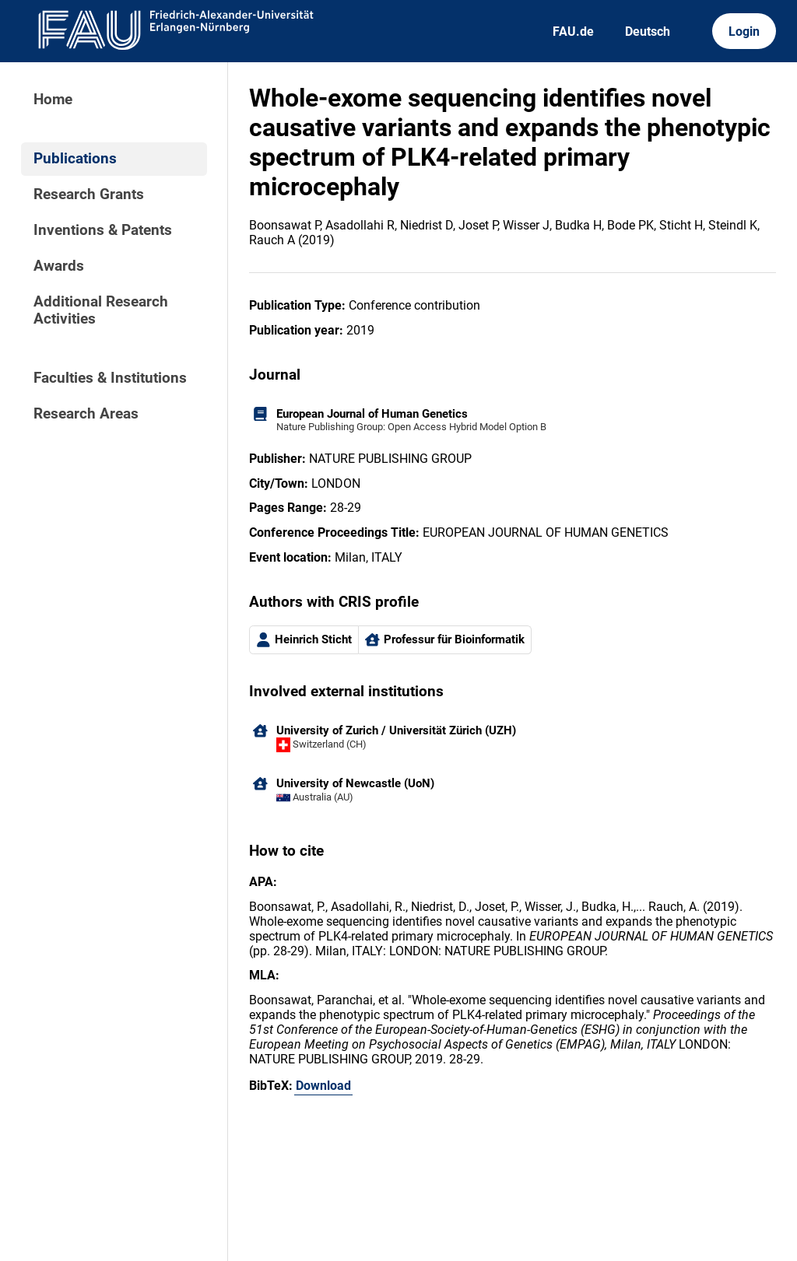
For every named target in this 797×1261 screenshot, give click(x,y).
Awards (58, 266)
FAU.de (573, 31)
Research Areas (86, 413)
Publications (75, 158)
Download (323, 1085)
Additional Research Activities (100, 310)
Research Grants (88, 194)
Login (744, 31)
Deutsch (647, 31)
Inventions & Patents (102, 230)
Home (52, 99)
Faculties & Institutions (110, 378)
